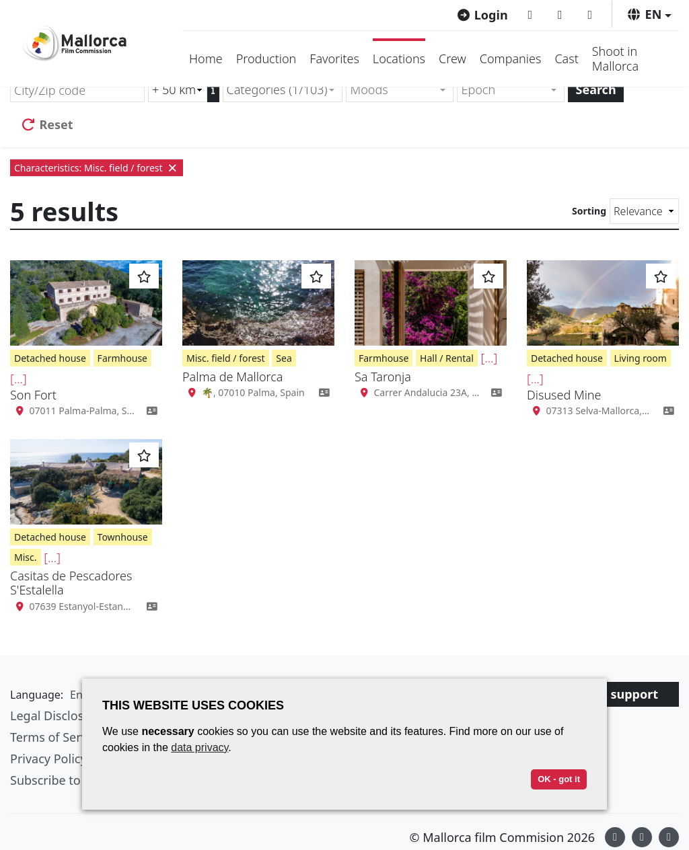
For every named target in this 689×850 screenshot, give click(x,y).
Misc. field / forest (225, 358)
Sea (283, 358)
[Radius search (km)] (177, 89)
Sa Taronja (383, 377)
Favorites (334, 58)
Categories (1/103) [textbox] (277, 89)
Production (266, 58)
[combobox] (283, 89)
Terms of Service (56, 737)
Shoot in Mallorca (615, 58)
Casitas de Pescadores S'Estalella (71, 583)
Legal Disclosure (56, 715)
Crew (452, 58)
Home (206, 58)
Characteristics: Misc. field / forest (96, 167)
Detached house (50, 358)
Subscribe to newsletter (76, 780)
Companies (511, 58)
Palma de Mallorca (232, 377)
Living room (640, 358)
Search (595, 89)
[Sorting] (644, 211)
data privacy (199, 747)
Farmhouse (122, 358)
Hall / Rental (447, 358)
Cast (566, 58)
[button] (649, 14)
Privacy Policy (48, 758)
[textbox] (394, 90)
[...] (18, 379)
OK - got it (559, 779)
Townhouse (123, 537)
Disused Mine (564, 395)
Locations (399, 58)
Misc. (25, 557)
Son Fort (33, 395)
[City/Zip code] (77, 89)
